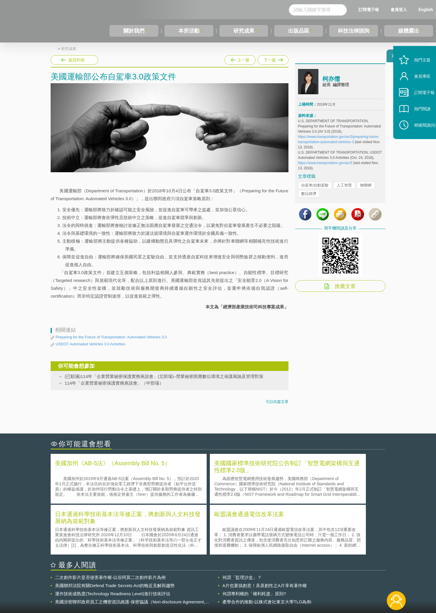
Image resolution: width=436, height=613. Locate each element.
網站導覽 (255, 589)
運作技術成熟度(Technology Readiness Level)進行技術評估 (112, 541)
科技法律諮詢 (353, 30)
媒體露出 (408, 30)
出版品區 (298, 30)
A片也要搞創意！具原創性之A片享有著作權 (264, 533)
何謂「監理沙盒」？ (242, 525)
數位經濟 (308, 197)
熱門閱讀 (416, 122)
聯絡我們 (220, 589)
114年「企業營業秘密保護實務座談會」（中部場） (114, 383)
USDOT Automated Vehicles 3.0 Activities (90, 344)
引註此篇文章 (277, 401)
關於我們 (133, 30)
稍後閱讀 (418, 138)
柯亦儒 (331, 82)
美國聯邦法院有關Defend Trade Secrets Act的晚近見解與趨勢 (115, 533)
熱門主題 (416, 73)
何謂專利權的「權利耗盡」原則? (254, 541)
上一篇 (240, 58)
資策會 (301, 581)
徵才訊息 (255, 581)
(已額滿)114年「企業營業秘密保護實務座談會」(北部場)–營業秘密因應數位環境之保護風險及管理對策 (164, 376)
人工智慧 (344, 188)
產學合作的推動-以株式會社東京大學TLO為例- (267, 549)
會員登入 (399, 9)
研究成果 (243, 30)
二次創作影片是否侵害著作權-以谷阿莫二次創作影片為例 (110, 525)
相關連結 (335, 581)
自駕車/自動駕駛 (315, 188)
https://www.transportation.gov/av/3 (325, 166)
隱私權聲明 (222, 581)
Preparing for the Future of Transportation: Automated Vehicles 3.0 (111, 337)
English (426, 9)
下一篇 (273, 58)
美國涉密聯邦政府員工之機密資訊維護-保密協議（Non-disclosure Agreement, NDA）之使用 (130, 549)
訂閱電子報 (369, 9)
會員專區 (416, 89)
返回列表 (76, 60)
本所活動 (188, 30)
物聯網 (365, 188)
